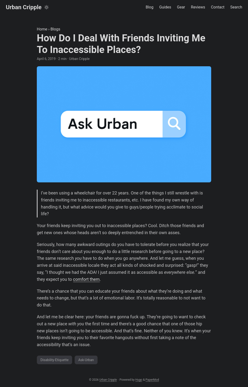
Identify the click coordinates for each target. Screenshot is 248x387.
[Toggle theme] (46, 7)
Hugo (138, 379)
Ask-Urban (86, 360)
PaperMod (152, 379)
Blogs (55, 29)
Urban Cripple (24, 7)
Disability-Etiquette (54, 360)
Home (42, 29)
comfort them (86, 279)
